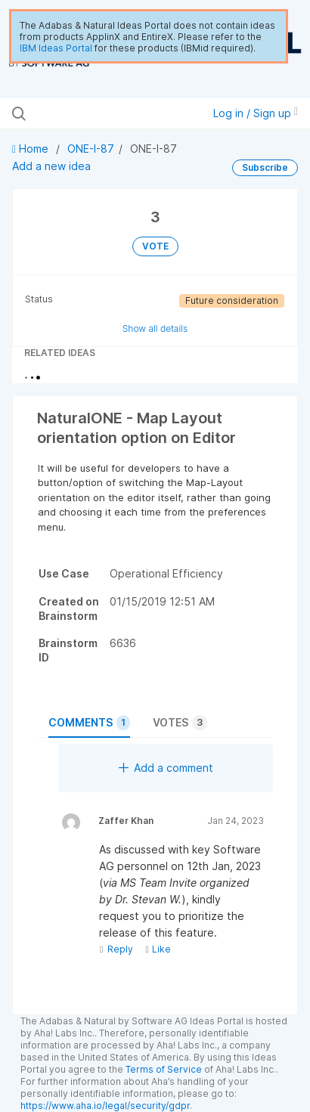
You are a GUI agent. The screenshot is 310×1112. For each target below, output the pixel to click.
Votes (180, 722)
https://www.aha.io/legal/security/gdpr (105, 1105)
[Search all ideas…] (96, 113)
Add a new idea (51, 166)
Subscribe (265, 167)
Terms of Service (164, 1069)
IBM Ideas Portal (56, 48)
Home (31, 148)
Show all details (155, 328)
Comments (89, 722)
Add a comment (166, 767)
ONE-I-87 (90, 148)
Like (157, 949)
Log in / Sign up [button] (255, 113)
